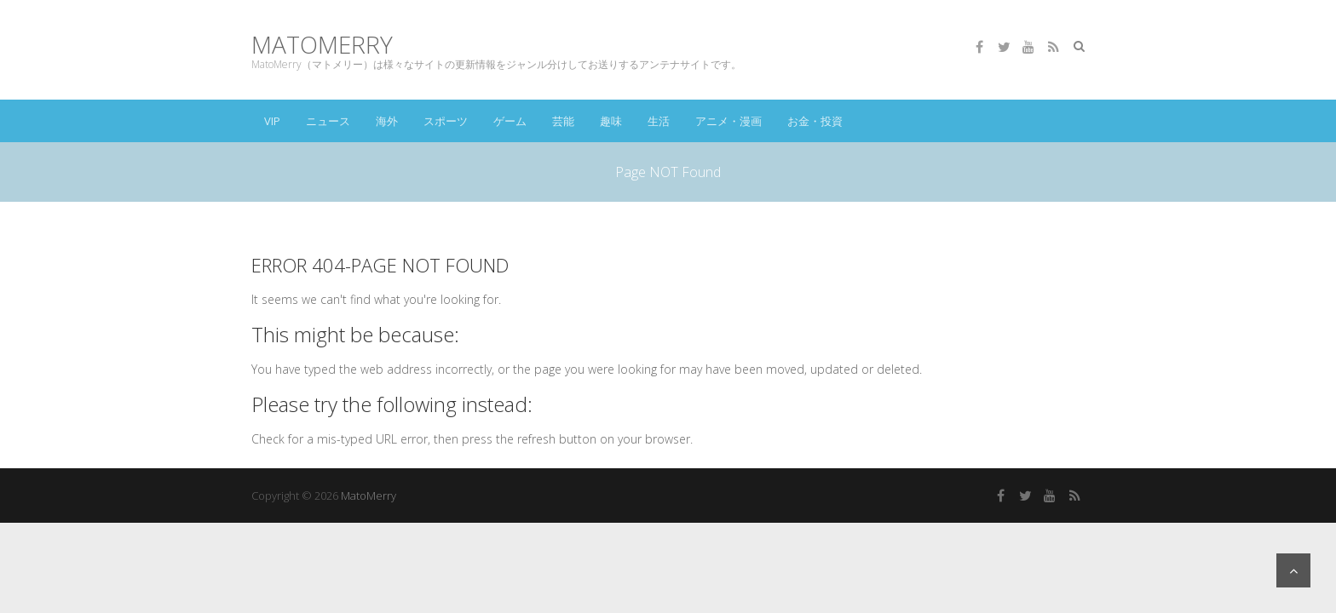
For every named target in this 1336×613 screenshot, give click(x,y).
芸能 (563, 121)
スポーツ (445, 121)
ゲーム (510, 121)
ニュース (328, 121)
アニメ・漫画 (728, 121)
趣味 (611, 121)
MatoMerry (322, 45)
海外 (387, 121)
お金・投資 (815, 121)
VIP (272, 121)
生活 (659, 121)
